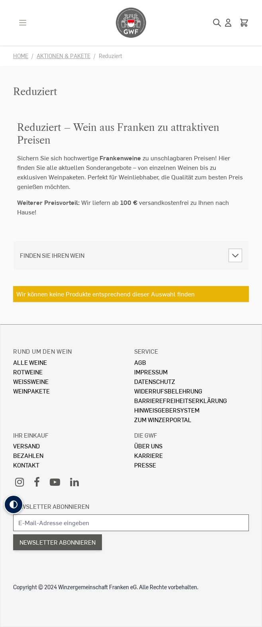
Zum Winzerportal (163, 419)
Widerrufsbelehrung (168, 391)
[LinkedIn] (74, 481)
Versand (26, 446)
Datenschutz (154, 381)
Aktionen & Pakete (63, 56)
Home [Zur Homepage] (20, 56)
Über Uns (148, 446)
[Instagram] (19, 481)
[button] (13, 504)
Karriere (148, 455)
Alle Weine (30, 362)
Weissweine (31, 381)
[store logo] (131, 23)
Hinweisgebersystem (166, 410)
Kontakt (26, 465)
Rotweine (28, 372)
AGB (140, 362)
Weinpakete (31, 391)
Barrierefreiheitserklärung (180, 400)
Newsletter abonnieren (51, 506)
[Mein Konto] (228, 22)
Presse (145, 465)
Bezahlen (28, 455)
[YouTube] (55, 481)
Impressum (151, 372)
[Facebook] (37, 481)
